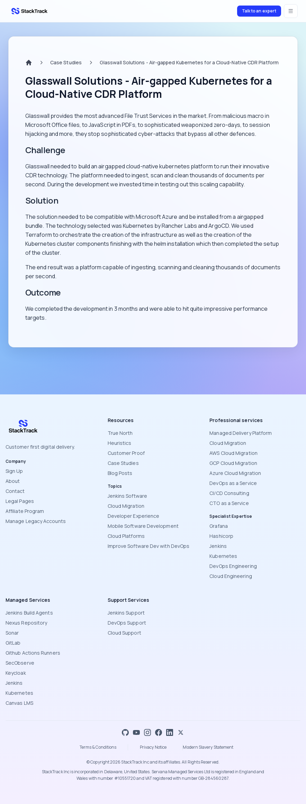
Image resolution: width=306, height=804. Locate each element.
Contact (15, 491)
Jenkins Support (126, 612)
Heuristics (120, 443)
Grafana (218, 526)
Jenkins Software (127, 496)
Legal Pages (20, 501)
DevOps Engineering (232, 566)
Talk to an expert (259, 11)
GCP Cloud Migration (233, 463)
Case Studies (66, 62)
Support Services (128, 600)
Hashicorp (221, 536)
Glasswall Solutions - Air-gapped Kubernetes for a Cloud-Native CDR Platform (189, 62)
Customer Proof (126, 453)
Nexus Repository (26, 622)
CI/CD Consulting (229, 493)
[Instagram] (147, 732)
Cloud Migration (126, 506)
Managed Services (28, 600)
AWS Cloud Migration (233, 453)
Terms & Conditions (98, 747)
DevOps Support (127, 622)
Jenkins (218, 546)
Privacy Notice (153, 747)
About (13, 481)
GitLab (13, 642)
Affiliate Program (25, 511)
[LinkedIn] (169, 732)
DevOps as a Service (233, 483)
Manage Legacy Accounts (36, 521)
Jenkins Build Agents (29, 612)
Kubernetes (223, 556)
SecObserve (20, 663)
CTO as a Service (229, 503)
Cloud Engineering (230, 576)
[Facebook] (158, 732)
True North (120, 433)
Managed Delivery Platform (240, 433)
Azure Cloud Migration (235, 473)
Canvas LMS (19, 703)
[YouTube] (136, 732)
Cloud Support (124, 632)
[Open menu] (291, 11)
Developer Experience (134, 516)
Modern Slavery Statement (208, 747)
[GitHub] (125, 732)
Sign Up (14, 471)
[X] (180, 732)
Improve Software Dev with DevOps (149, 546)
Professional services (236, 420)
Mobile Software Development (143, 526)
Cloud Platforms (126, 536)
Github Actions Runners (33, 652)
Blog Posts (120, 473)
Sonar (12, 632)
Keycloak (16, 673)
